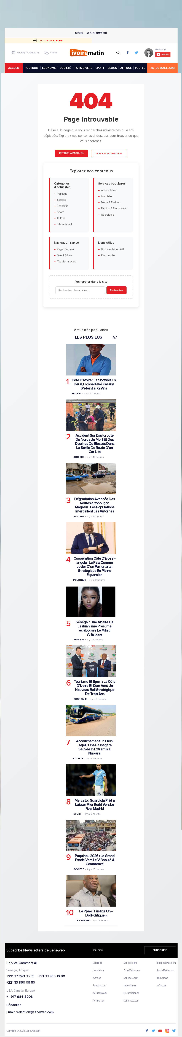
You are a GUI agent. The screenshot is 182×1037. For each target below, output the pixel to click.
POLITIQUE (31, 68)
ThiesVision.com (132, 970)
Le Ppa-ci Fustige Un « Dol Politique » (96, 913)
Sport (60, 212)
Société (61, 200)
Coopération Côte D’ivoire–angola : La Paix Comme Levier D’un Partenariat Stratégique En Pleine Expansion (95, 566)
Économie (62, 206)
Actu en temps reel (97, 33)
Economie (80, 699)
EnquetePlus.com (166, 963)
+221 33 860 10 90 (51, 976)
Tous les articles (66, 261)
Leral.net (97, 963)
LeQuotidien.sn (131, 993)
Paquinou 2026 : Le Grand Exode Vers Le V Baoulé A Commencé (94, 860)
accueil (13, 68)
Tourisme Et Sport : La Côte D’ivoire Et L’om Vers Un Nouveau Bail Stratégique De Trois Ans (94, 688)
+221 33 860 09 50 (20, 983)
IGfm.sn (97, 978)
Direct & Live (64, 255)
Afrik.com (162, 985)
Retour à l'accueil (71, 153)
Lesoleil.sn (98, 970)
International (64, 224)
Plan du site (108, 255)
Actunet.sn (98, 1000)
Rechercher (116, 290)
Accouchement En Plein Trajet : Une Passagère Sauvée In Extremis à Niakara (94, 747)
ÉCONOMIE (49, 68)
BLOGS (112, 68)
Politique (62, 194)
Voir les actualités (109, 153)
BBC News (162, 978)
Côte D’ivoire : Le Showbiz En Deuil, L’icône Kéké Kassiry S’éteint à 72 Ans (94, 384)
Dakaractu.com (131, 1000)
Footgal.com (99, 985)
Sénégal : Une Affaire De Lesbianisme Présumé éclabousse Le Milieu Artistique (94, 628)
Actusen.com (100, 993)
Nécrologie (107, 214)
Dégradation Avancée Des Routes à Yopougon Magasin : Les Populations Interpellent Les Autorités (94, 505)
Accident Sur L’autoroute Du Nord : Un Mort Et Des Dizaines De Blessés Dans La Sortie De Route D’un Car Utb (94, 444)
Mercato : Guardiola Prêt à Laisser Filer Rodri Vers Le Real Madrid (95, 805)
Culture (61, 218)
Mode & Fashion (110, 202)
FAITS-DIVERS (83, 68)
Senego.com (130, 963)
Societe (78, 457)
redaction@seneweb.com (35, 1012)
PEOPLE (140, 68)
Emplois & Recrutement (115, 208)
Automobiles (108, 190)
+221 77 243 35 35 (20, 976)
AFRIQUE (126, 68)
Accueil (79, 33)
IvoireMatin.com (165, 970)
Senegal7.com (130, 978)
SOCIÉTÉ (65, 68)
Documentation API (112, 249)
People (76, 393)
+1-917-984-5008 (19, 997)
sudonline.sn (129, 985)
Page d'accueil (65, 249)
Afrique (78, 639)
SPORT (99, 68)
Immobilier (107, 196)
